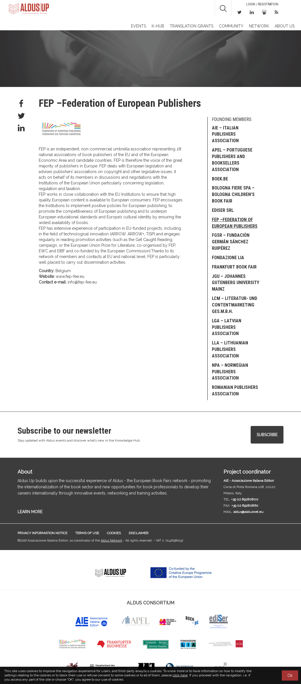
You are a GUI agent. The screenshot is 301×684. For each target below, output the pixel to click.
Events (138, 26)
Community (231, 26)
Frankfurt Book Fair (234, 267)
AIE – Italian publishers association (225, 134)
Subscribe (267, 434)
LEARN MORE (30, 512)
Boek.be (220, 179)
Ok (290, 675)
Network (259, 26)
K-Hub (158, 26)
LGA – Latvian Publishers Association (226, 327)
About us (284, 26)
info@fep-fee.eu (82, 282)
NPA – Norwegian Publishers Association (230, 372)
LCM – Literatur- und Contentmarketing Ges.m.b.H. (234, 305)
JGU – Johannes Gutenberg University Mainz (235, 283)
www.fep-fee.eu (70, 276)
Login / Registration (262, 4)
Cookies (114, 533)
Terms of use (87, 533)
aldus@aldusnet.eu (248, 512)
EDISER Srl (223, 210)
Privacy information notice (42, 533)
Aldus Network (111, 540)
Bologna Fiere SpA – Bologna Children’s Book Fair (233, 194)
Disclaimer (139, 533)
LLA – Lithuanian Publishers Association (230, 349)
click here (180, 675)
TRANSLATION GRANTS (191, 26)
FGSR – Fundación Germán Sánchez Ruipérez (231, 242)
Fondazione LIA (228, 257)
